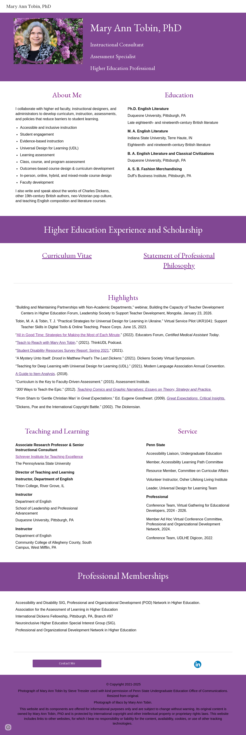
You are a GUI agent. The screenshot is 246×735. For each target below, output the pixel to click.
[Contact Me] (67, 663)
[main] (160, 27)
